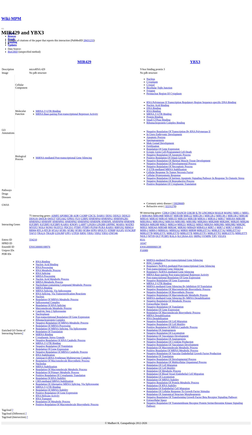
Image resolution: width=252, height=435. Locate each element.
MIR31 (143, 227)
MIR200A (202, 221)
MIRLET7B (146, 233)
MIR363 (182, 227)
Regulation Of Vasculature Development (167, 336)
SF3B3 (78, 230)
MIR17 (221, 218)
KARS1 (65, 224)
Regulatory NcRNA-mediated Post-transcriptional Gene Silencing (180, 266)
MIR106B (158, 215)
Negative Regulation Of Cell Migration (166, 321)
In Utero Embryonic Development (164, 134)
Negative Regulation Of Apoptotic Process (168, 154)
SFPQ (94, 230)
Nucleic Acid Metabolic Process (52, 279)
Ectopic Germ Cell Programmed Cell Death (169, 152)
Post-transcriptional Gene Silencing (164, 268)
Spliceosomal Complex (48, 302)
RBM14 (129, 227)
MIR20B (154, 224)
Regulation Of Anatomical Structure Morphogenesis (173, 394)
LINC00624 (208, 212)
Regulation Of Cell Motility (160, 368)
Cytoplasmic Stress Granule (50, 337)
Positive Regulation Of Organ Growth (166, 157)
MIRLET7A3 (233, 230)
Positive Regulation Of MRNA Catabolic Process (172, 327)
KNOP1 (74, 224)
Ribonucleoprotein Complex (50, 320)
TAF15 (33, 233)
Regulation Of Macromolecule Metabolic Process (61, 369)
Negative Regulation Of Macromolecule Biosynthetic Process (178, 289)
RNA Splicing (43, 273)
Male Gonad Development (160, 143)
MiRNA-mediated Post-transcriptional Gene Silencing (64, 157)
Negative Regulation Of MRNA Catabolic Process (62, 352)
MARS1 (120, 224)
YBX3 (195, 62)
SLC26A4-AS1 (185, 236)
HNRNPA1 (107, 218)
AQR (76, 215)
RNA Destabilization (157, 318)
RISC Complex (154, 263)
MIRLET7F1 (200, 233)
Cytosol (150, 84)
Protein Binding (154, 117)
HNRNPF (47, 221)
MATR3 (129, 224)
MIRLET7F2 (214, 233)
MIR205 (235, 221)
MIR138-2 (233, 215)
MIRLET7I (241, 233)
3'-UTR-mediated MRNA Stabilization (166, 169)
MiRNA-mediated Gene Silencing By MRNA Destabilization (178, 298)
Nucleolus (41, 363)
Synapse (150, 90)
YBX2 (97, 233)
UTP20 (75, 233)
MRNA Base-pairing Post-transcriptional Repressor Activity (67, 114)
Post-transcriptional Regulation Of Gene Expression (63, 317)
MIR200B (214, 221)
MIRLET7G (228, 233)
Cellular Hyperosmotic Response (163, 175)
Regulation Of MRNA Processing (53, 325)
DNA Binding (153, 108)
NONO (49, 227)
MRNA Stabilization (46, 366)
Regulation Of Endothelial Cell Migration (168, 388)
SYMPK (206, 236)
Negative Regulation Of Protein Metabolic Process (172, 382)
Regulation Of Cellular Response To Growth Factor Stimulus (178, 391)
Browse (12, 36)
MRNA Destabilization (158, 315)
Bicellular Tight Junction (159, 87)
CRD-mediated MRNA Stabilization (54, 381)
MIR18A (230, 218)
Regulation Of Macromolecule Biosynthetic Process (63, 360)
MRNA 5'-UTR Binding (48, 387)
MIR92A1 (163, 230)
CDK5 (173, 212)
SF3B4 (86, 230)
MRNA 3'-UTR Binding (48, 111)
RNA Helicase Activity (48, 395)
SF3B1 (62, 230)
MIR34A (152, 227)
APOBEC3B (66, 215)
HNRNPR (129, 221)
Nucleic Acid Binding (157, 105)
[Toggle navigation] (2, 28)
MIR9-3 (153, 230)
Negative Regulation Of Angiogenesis (166, 338)
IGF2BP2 (45, 224)
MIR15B (192, 218)
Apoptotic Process (155, 137)
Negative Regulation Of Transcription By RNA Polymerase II (178, 131)
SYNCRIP (130, 230)
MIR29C (241, 224)
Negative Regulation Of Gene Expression (167, 280)
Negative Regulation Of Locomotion (165, 333)
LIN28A (91, 224)
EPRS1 (71, 218)
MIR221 (181, 224)
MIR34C (172, 227)
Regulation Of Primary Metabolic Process (57, 372)
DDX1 (109, 215)
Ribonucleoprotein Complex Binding (165, 122)
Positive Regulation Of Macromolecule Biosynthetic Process (67, 404)
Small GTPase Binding (158, 119)
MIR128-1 (198, 215)
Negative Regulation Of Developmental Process (171, 163)
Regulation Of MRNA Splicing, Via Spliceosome (61, 328)
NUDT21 (58, 227)
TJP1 (214, 236)
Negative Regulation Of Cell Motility (165, 324)
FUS (77, 218)
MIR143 (154, 218)
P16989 (144, 250)
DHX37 (52, 218)
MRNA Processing (45, 276)
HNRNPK (95, 221)
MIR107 (168, 215)
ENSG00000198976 (39, 246)
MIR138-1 (221, 215)
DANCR (181, 212)
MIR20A (144, 224)
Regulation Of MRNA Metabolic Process (57, 299)
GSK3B (191, 212)
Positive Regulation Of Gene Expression (57, 392)
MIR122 (187, 215)
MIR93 (184, 230)
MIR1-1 (237, 212)
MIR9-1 (239, 227)
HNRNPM (117, 221)
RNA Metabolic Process (48, 270)
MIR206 (244, 221)
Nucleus (150, 79)
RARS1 (110, 227)
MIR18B (240, 218)
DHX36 (43, 218)
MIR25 (200, 224)
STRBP (111, 230)
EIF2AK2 (61, 218)
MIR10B (178, 215)
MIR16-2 (212, 218)
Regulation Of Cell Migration (161, 365)
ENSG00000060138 (150, 246)
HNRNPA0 (95, 218)
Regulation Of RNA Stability (51, 378)
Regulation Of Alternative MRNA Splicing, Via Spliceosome (67, 384)
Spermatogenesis (155, 140)
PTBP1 (78, 227)
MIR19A (169, 221)
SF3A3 (55, 230)
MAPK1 (228, 212)
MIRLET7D (173, 233)
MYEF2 (33, 227)
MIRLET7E (186, 233)
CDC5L (92, 215)
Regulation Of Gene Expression (162, 149)
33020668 (178, 203)
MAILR (219, 212)
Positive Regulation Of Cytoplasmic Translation (171, 184)
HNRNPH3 (84, 221)
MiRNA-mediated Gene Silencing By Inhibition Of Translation (179, 286)
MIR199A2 (159, 221)
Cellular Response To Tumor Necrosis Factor (169, 172)
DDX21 (117, 215)
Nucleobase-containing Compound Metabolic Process (63, 285)
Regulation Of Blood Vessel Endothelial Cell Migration (175, 373)
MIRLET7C (159, 233)
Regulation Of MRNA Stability (52, 390)
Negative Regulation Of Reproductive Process (170, 181)
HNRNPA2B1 (121, 218)
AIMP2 (55, 215)
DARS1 (101, 215)
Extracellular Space (156, 400)
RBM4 (32, 230)
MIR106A (147, 215)
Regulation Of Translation (49, 331)
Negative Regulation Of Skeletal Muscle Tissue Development (178, 160)
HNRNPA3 (35, 221)
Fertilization (152, 146)
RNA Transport (44, 398)
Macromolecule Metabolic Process (54, 308)
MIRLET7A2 (219, 230)
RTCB (47, 230)
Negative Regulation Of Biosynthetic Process (169, 292)
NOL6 (41, 227)
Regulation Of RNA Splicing (51, 305)
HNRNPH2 (71, 221)
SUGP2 (120, 230)
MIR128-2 (209, 215)
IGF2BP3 (55, 224)
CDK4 (165, 212)
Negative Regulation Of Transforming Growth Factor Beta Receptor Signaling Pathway (191, 397)
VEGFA (222, 236)
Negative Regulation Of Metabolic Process (168, 301)
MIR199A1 (146, 221)
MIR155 (172, 218)
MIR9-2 (144, 230)
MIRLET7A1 (204, 230)
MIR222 (191, 224)
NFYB (151, 236)
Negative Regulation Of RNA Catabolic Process (61, 340)
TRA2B (50, 233)
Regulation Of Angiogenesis (161, 330)
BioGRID (13, 51)
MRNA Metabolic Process (49, 282)
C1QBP (83, 215)
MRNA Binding (44, 287)
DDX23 (126, 215)
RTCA (40, 230)
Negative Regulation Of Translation (54, 346)
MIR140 (243, 215)
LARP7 (83, 224)
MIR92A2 (174, 230)
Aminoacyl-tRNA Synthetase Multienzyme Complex (63, 357)
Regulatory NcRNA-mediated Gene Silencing (170, 271)
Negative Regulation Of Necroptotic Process (169, 166)
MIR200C (225, 221)
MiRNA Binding (44, 334)
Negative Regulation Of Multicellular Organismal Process (176, 362)
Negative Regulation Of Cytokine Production (169, 341)
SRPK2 (198, 236)
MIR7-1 (212, 227)
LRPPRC (111, 224)
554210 (33, 239)
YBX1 (90, 233)
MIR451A (202, 227)
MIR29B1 (219, 224)
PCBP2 (165, 236)
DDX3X (33, 218)
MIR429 (84, 62)
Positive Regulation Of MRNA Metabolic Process (172, 350)
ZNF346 (113, 233)
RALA (173, 236)
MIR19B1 (180, 221)
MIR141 (144, 218)
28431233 (89, 40)
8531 (142, 239)
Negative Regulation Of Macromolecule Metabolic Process (177, 295)
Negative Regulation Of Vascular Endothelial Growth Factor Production (183, 353)
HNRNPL (106, 221)
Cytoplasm (152, 82)
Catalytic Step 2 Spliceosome (51, 311)
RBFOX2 (119, 227)
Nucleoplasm (42, 314)
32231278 (170, 206)
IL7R (198, 212)
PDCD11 (69, 227)
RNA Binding (153, 111)
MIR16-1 (202, 218)
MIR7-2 (221, 227)
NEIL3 (143, 236)
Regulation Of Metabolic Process (53, 401)
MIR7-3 (230, 227)
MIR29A (208, 224)
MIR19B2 (191, 221)
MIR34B (162, 227)
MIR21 (163, 224)
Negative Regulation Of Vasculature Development (172, 344)
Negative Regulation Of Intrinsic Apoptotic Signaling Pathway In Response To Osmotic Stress (195, 178)
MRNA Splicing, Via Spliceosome (53, 290)
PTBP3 (86, 227)
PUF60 (94, 227)
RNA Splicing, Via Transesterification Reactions (61, 293)
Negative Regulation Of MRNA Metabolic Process (62, 322)
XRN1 (83, 233)
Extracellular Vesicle (157, 303)
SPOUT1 (102, 230)
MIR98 (192, 230)
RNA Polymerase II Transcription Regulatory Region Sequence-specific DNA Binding (191, 102)
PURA (101, 227)
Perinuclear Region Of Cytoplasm (164, 93)
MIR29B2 (230, 224)
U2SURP (59, 233)
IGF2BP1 (34, 224)
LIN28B (101, 224)
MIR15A (182, 218)
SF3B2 (70, 230)
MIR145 (163, 218)
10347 (143, 243)
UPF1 (68, 233)
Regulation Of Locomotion (160, 376)
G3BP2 (84, 218)
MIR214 (172, 224)
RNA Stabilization (45, 355)
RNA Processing (44, 267)
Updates (12, 45)
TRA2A (41, 233)
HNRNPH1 (58, 221)
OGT (158, 236)
